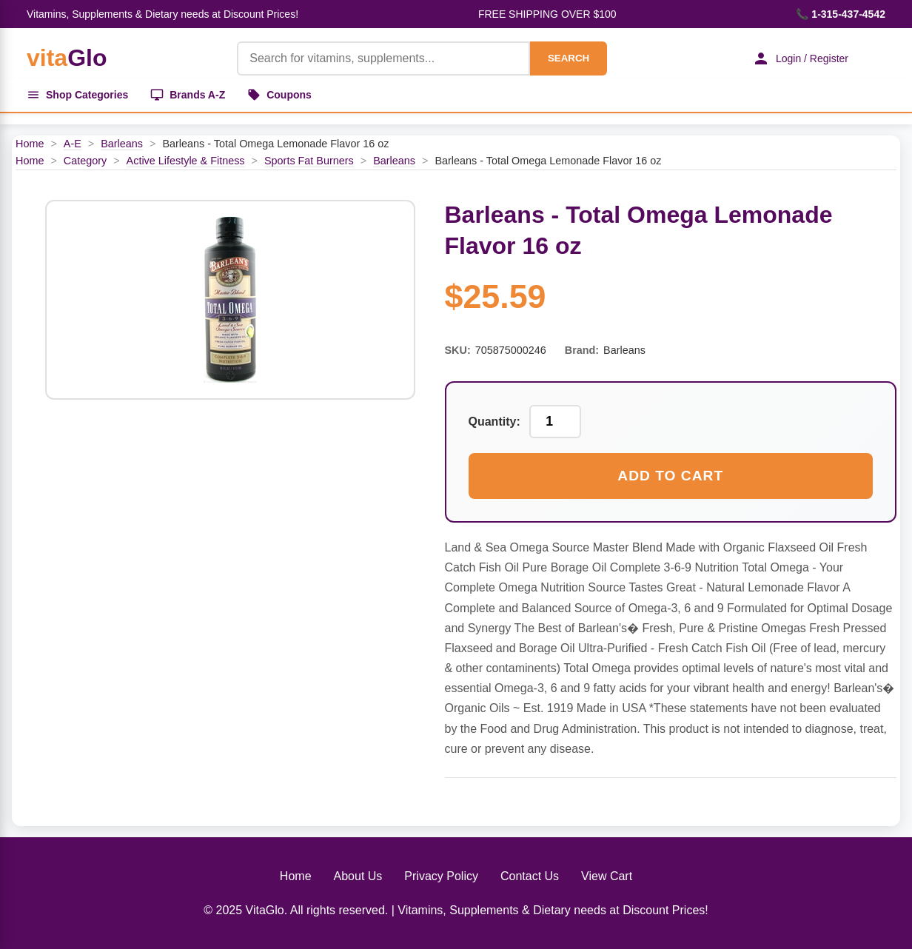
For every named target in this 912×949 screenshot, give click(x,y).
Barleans (122, 144)
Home (30, 144)
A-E (72, 144)
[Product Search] (383, 58)
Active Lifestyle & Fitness (186, 161)
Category (85, 161)
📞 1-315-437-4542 (840, 14)
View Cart (606, 876)
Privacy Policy (441, 876)
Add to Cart (670, 475)
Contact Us (529, 876)
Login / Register (800, 58)
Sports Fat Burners (309, 161)
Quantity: (494, 421)
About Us (358, 876)
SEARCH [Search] (568, 58)
